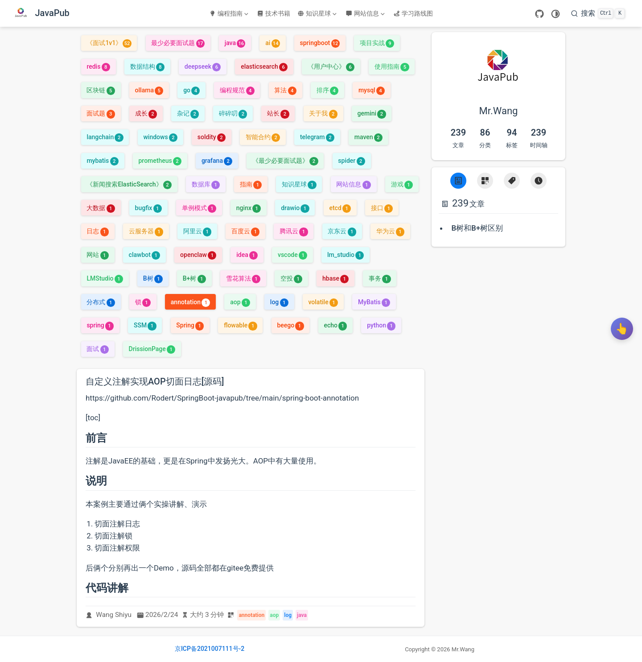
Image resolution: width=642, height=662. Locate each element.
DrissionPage (152, 348)
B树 (153, 278)
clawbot (144, 254)
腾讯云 (294, 231)
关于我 (323, 113)
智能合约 (263, 137)
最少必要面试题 (177, 42)
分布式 (100, 302)
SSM (145, 325)
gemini (372, 113)
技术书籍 (273, 13)
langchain (104, 137)
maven (368, 137)
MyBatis (374, 302)
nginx (248, 207)
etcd (340, 207)
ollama (149, 90)
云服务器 (146, 231)
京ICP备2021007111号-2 (209, 648)
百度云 (245, 231)
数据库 (206, 184)
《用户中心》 (331, 66)
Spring (190, 325)
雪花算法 (243, 278)
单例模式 (199, 207)
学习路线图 (413, 13)
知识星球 (317, 13)
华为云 (390, 231)
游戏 (402, 184)
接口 (382, 207)
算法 (285, 90)
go (191, 90)
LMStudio (104, 278)
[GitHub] (539, 14)
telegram (317, 137)
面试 (97, 348)
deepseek (203, 66)
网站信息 (365, 13)
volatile (323, 302)
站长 (278, 113)
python (381, 325)
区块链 (100, 90)
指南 (251, 184)
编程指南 (228, 13)
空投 (291, 278)
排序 (327, 90)
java (235, 42)
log (279, 302)
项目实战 (377, 42)
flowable (240, 325)
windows (160, 137)
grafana (217, 160)
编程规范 (237, 90)
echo (335, 325)
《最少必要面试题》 (285, 160)
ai (272, 42)
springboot (320, 42)
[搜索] (598, 13)
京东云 (342, 231)
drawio (295, 207)
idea (247, 254)
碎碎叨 (233, 113)
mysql (371, 90)
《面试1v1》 (108, 42)
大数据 (100, 207)
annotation (190, 302)
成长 (146, 113)
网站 (97, 254)
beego (290, 325)
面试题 (100, 113)
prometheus (160, 160)
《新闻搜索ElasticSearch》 (129, 184)
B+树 (194, 278)
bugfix (148, 207)
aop (240, 302)
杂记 (188, 113)
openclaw (198, 254)
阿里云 (197, 231)
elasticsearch (264, 66)
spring (100, 325)
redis (98, 66)
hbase (335, 278)
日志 (97, 231)
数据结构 (147, 66)
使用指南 (391, 66)
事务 (380, 278)
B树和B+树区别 (477, 227)
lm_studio (345, 254)
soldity (212, 137)
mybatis (102, 160)
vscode (292, 254)
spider (351, 160)
